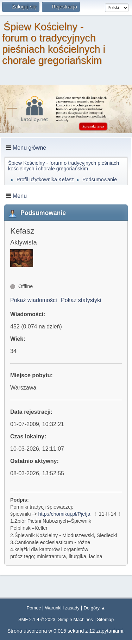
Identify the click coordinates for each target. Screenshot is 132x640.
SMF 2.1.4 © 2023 (36, 619)
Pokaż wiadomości (33, 300)
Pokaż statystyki (81, 300)
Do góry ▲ (95, 607)
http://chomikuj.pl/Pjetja (64, 514)
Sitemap (105, 619)
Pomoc (34, 607)
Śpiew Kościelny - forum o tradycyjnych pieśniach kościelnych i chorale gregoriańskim (53, 43)
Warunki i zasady (62, 607)
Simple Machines (75, 619)
